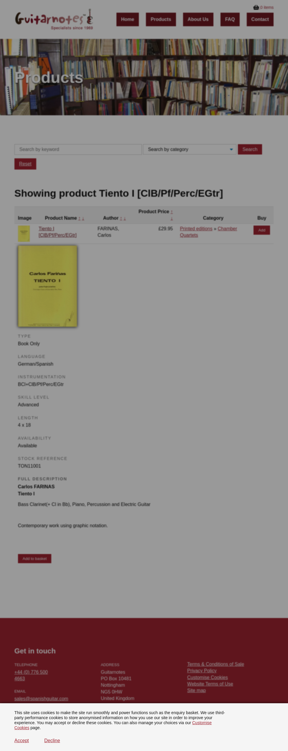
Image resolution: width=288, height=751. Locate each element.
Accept (21, 740)
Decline (52, 740)
